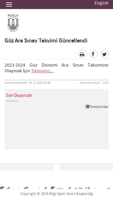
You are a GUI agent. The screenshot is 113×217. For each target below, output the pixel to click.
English (101, 3)
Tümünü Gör (97, 107)
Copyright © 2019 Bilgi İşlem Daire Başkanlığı (56, 194)
